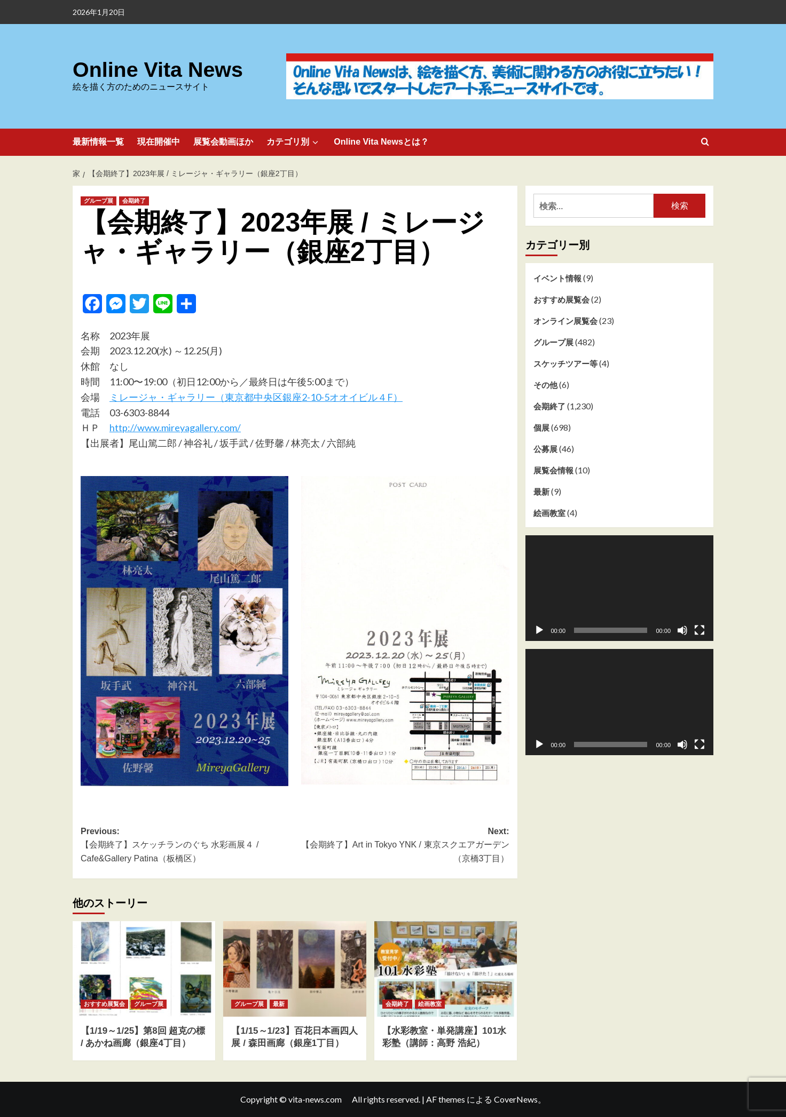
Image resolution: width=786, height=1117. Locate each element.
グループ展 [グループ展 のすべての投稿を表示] (98, 200)
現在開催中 (158, 141)
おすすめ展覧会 (561, 299)
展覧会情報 (553, 470)
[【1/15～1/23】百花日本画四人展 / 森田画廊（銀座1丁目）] (294, 968)
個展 (541, 427)
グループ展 (553, 342)
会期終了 (549, 406)
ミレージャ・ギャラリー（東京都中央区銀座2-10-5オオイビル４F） (256, 397)
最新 (541, 491)
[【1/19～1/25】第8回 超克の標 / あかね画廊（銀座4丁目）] (144, 968)
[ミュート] (682, 630)
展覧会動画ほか (223, 141)
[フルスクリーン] (699, 630)
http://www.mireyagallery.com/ (175, 427)
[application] (619, 588)
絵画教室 (549, 513)
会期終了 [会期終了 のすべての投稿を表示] (134, 200)
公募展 (545, 449)
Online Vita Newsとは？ (381, 141)
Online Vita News (155, 69)
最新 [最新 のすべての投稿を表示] (279, 1004)
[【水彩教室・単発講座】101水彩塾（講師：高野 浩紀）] (445, 968)
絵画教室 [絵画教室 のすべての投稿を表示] (430, 1004)
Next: (402, 846)
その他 (545, 385)
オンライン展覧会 (565, 321)
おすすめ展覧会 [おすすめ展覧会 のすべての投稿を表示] (104, 1004)
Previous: (188, 846)
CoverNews (516, 1099)
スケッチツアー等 (565, 363)
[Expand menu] (314, 142)
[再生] (539, 630)
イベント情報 (557, 278)
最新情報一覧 (98, 141)
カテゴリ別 (293, 142)
